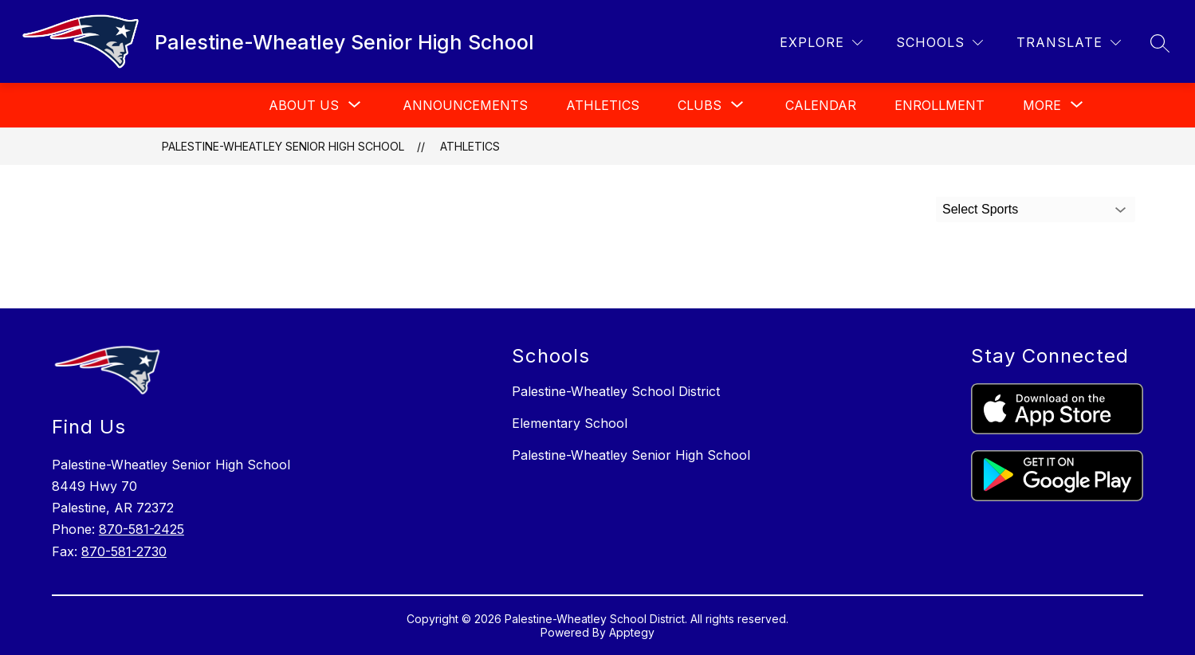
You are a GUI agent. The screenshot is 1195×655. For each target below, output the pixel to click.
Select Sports (980, 209)
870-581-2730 (124, 551)
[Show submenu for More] (1042, 105)
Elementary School (569, 423)
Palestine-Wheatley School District (616, 391)
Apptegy (631, 632)
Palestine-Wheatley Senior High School (283, 146)
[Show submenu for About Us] (304, 105)
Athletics (602, 105)
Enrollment (939, 105)
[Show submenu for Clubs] (699, 105)
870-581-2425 (141, 529)
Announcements (465, 105)
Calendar (820, 105)
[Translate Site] (1068, 43)
